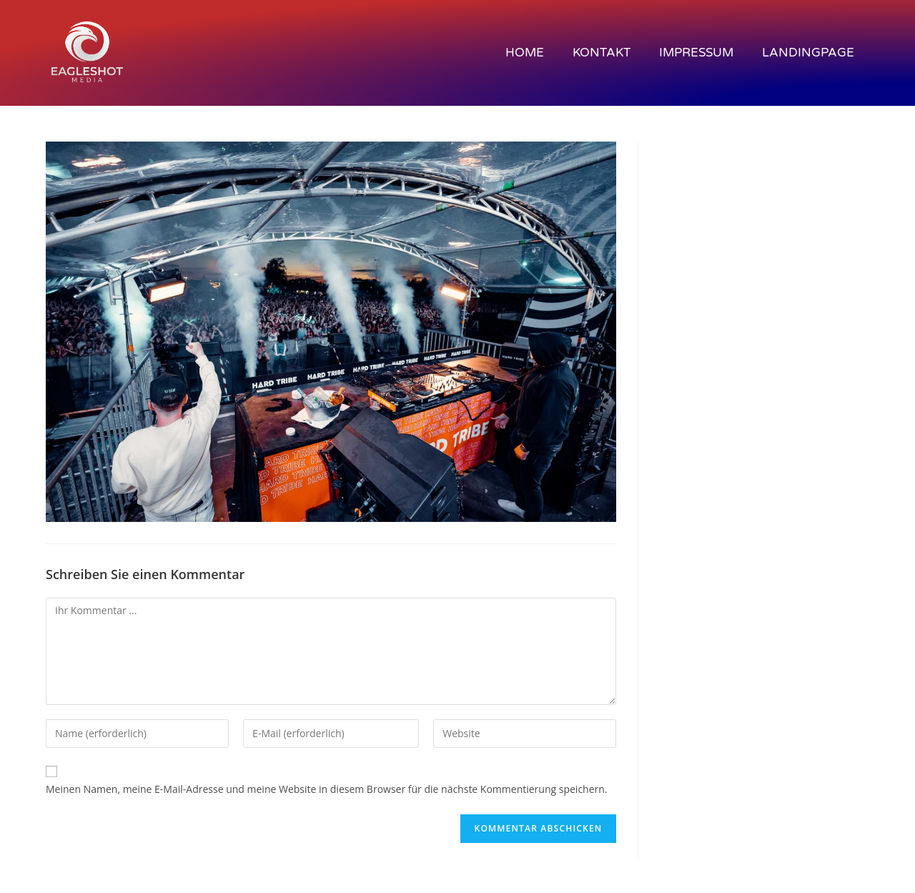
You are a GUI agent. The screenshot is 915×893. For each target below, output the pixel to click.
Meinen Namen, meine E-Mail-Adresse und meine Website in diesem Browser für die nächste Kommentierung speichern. (327, 789)
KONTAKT (601, 52)
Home (524, 52)
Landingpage (808, 52)
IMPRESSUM (696, 52)
